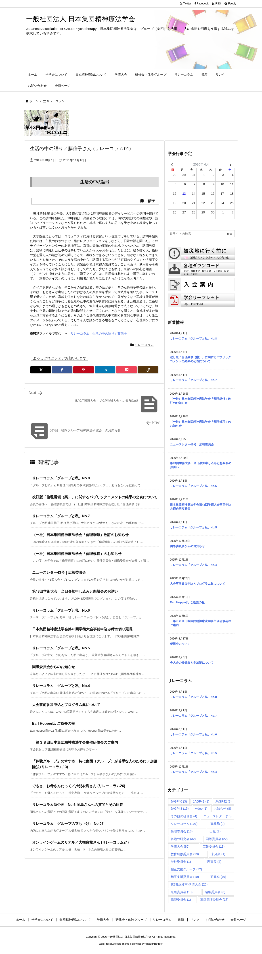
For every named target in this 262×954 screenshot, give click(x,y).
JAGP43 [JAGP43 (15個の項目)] (180, 808)
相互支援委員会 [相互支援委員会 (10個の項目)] (185, 877)
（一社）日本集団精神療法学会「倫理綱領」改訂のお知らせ (80, 535)
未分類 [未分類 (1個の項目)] (218, 854)
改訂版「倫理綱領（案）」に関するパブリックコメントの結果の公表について (94, 497)
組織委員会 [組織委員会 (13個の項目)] (182, 892)
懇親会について (180, 644)
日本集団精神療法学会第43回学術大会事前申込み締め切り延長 (82, 629)
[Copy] (148, 369)
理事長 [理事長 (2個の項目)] (214, 861)
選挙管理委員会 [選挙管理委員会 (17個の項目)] (214, 899)
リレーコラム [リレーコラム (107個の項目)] (184, 824)
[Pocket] (126, 369)
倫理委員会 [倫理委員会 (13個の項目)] (182, 831)
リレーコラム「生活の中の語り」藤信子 (99, 333)
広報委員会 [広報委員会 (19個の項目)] (214, 846)
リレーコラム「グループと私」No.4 (61, 686)
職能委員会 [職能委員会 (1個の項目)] (181, 899)
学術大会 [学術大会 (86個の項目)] (180, 846)
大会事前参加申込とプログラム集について (66, 705)
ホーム (33, 101)
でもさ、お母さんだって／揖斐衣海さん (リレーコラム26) (78, 786)
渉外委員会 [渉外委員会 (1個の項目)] (181, 861)
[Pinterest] (83, 369)
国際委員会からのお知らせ (53, 667)
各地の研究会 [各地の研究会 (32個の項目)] (183, 839)
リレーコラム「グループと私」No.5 (61, 648)
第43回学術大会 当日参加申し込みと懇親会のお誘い (75, 591)
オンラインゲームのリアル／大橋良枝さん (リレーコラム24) (80, 842)
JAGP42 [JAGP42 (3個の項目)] (223, 801)
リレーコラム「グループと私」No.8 (61, 478)
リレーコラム (55, 101)
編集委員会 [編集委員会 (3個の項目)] (215, 892)
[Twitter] (40, 369)
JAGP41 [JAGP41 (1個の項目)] (201, 801)
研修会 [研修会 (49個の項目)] (218, 877)
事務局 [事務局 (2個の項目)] (217, 824)
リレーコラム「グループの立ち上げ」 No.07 (68, 824)
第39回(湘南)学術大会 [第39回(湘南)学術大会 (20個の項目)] (189, 884)
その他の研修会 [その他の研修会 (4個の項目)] (184, 816)
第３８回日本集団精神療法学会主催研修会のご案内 (75, 742)
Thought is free (154, 943)
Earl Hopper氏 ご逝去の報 (53, 723)
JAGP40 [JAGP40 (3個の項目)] (179, 801)
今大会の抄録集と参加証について (192, 662)
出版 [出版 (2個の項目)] (215, 831)
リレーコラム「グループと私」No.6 (61, 610)
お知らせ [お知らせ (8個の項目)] (222, 808)
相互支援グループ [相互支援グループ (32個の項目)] (186, 869)
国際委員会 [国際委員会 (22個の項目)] (217, 839)
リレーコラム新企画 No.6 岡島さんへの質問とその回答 (77, 805)
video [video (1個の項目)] (201, 808)
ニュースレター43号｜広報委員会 (59, 572)
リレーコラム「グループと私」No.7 (61, 516)
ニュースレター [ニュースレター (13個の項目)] (217, 816)
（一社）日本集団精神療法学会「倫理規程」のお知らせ (77, 554)
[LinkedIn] (105, 369)
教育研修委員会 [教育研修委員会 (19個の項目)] (185, 854)
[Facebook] (62, 369)
